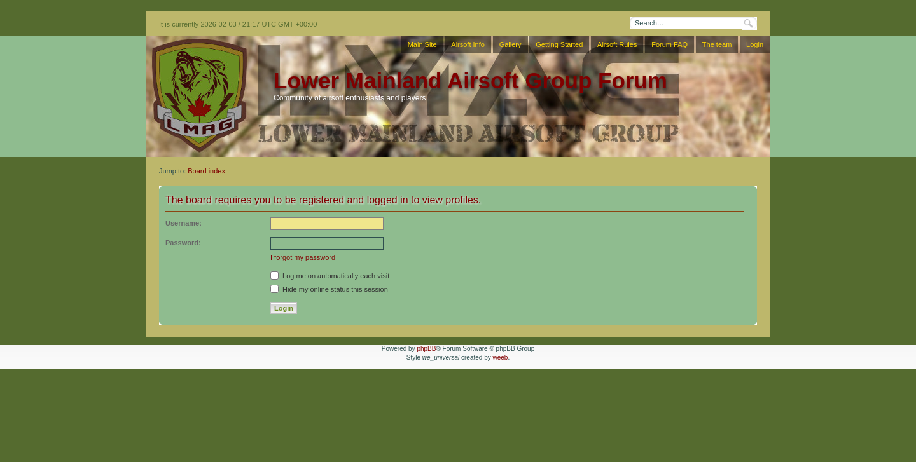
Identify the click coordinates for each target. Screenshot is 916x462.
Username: (183, 223)
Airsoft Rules (617, 44)
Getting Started (559, 44)
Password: (183, 243)
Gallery (510, 44)
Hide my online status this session (329, 289)
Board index (206, 171)
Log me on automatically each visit (329, 276)
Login (754, 44)
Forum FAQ (669, 44)
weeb (500, 357)
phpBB (426, 348)
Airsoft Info (468, 44)
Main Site (422, 44)
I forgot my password (302, 257)
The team (717, 44)
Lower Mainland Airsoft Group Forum (470, 80)
